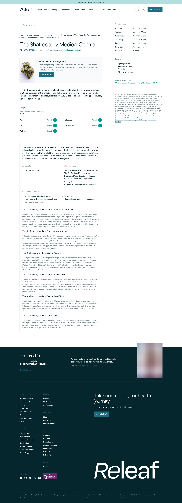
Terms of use (24, 495)
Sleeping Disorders (27, 440)
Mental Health (25, 437)
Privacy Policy (36, 495)
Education (47, 420)
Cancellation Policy (26, 498)
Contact (23, 421)
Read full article (26, 370)
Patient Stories (79, 10)
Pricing (54, 10)
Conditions (65, 10)
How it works (43, 10)
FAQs (103, 10)
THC (102, 2)
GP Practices (48, 405)
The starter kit (25, 402)
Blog (45, 417)
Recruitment (48, 442)
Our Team (46, 439)
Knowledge (113, 10)
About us (93, 10)
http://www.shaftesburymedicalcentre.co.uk (62, 50)
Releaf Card (24, 408)
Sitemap (46, 467)
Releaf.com (47, 448)
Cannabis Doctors (50, 445)
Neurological (24, 443)
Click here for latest (27, 114)
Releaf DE (47, 455)
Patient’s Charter (26, 412)
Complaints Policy (66, 495)
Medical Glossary (49, 402)
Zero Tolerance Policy (50, 495)
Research (46, 399)
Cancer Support (25, 453)
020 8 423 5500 (30, 50)
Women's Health (26, 446)
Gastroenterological (27, 450)
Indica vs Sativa (49, 424)
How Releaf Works (26, 399)
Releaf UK (47, 452)
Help (21, 415)
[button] (143, 9)
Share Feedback (26, 418)
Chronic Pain (24, 433)
